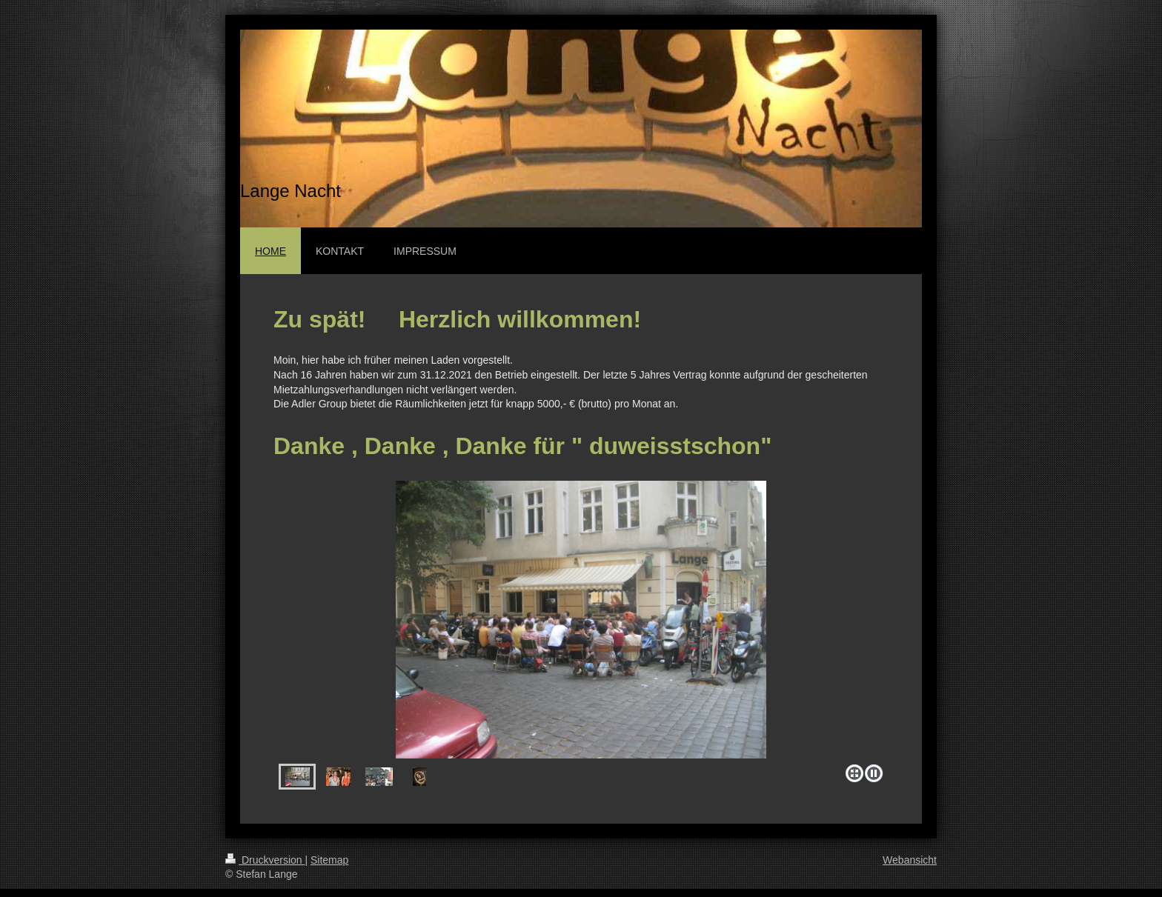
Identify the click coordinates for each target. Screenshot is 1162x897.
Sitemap (329, 860)
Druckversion (265, 860)
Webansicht (910, 860)
